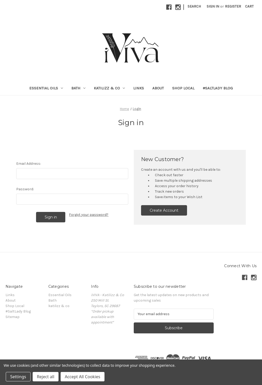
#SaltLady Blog (218, 88)
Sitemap (12, 317)
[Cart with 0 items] (249, 6)
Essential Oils (46, 88)
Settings (18, 377)
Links (138, 88)
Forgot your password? (88, 214)
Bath (78, 88)
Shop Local (183, 88)
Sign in (213, 6)
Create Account (164, 210)
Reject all (45, 377)
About (158, 88)
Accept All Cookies (82, 377)
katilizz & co (109, 88)
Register (233, 6)
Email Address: (28, 163)
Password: (25, 189)
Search (194, 6)
